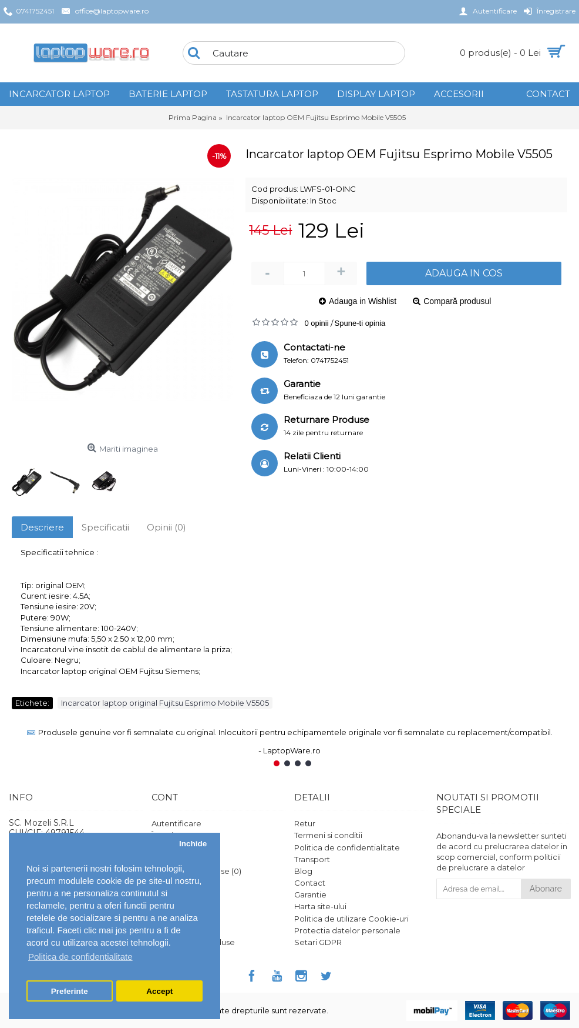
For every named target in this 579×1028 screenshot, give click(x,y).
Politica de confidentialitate (347, 847)
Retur (304, 823)
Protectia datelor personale (347, 930)
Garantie (310, 894)
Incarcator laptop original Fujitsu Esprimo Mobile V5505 (165, 702)
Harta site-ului (320, 906)
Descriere (42, 527)
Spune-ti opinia (360, 323)
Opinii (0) (166, 527)
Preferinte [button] (69, 991)
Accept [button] (159, 991)
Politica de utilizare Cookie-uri (351, 918)
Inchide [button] (193, 843)
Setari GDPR (318, 942)
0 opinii (316, 323)
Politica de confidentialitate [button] (80, 957)
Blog (303, 871)
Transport (312, 859)
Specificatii (105, 527)
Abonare (546, 888)
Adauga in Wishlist (362, 301)
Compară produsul (457, 301)
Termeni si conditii (328, 835)
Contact (309, 882)
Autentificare (176, 823)
